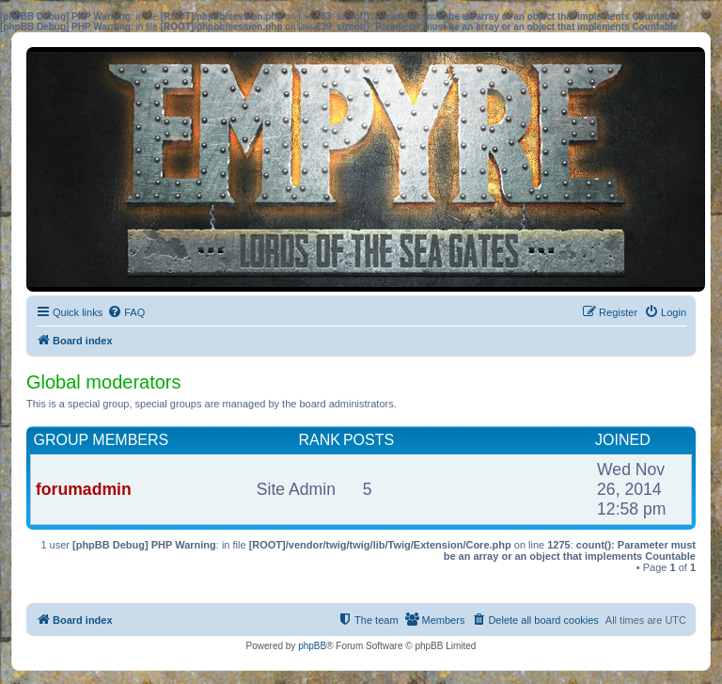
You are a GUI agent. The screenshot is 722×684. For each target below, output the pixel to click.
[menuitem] (126, 312)
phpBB (312, 646)
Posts (368, 440)
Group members (101, 440)
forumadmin (84, 489)
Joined (623, 440)
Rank (318, 440)
